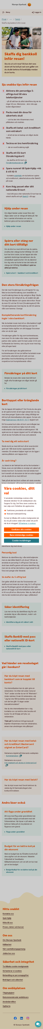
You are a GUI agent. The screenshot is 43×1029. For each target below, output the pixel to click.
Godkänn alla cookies (21, 529)
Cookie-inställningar (21, 540)
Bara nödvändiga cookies (21, 535)
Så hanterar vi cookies (27, 523)
